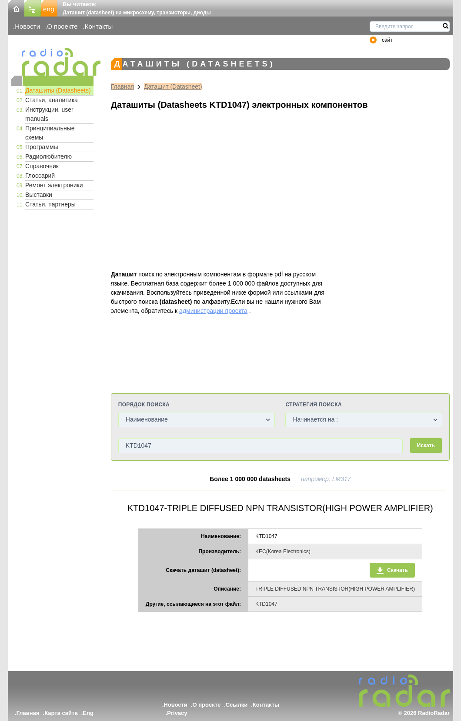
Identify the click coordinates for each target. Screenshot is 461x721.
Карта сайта (61, 713)
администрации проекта (213, 310)
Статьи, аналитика (51, 99)
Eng (88, 713)
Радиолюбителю (48, 156)
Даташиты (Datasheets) (58, 90)
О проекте (62, 26)
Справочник (42, 166)
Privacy (177, 713)
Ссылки (236, 704)
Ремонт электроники (54, 185)
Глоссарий (40, 175)
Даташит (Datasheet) (173, 86)
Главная (122, 86)
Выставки (38, 194)
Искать (426, 445)
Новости (27, 26)
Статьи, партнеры (50, 204)
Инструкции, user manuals (49, 114)
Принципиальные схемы (49, 133)
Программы (41, 146)
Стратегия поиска (313, 405)
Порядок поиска (144, 405)
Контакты (99, 26)
